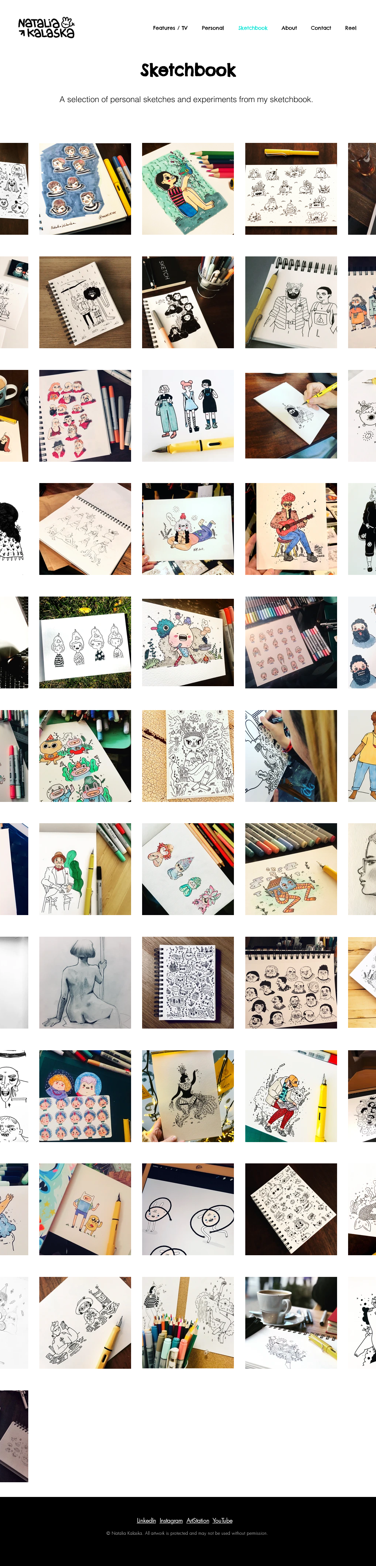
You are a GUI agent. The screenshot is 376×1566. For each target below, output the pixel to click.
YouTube (222, 1520)
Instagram (171, 1520)
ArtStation (198, 1520)
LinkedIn (146, 1520)
